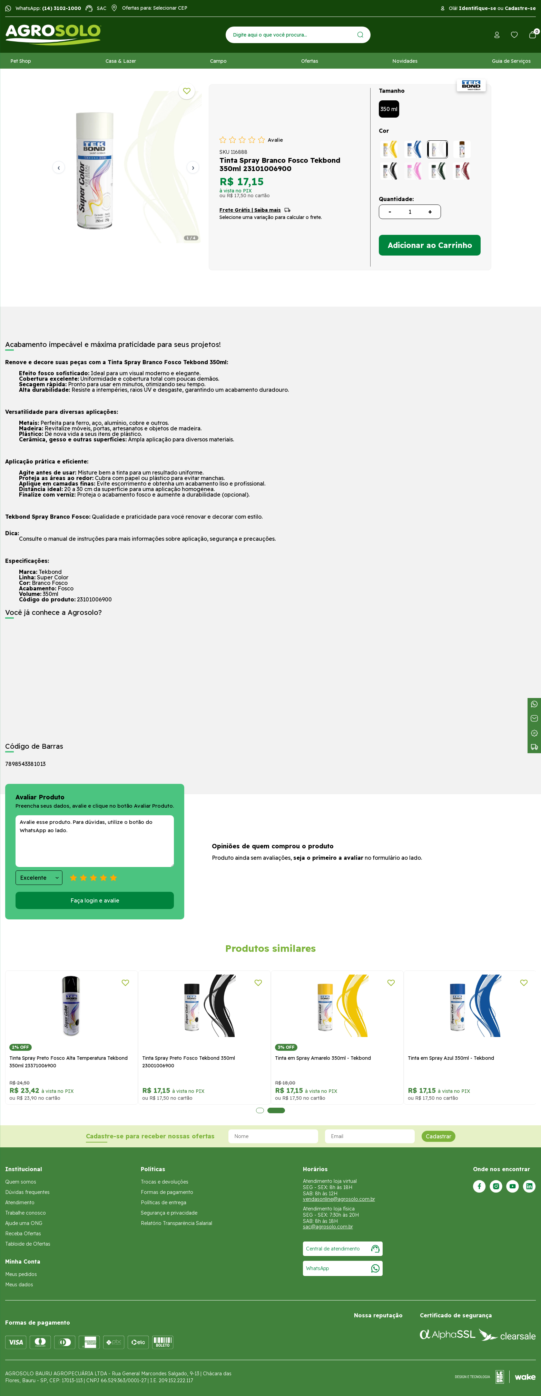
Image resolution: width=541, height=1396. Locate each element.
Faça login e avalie (94, 900)
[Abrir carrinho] (532, 34)
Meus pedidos (21, 1274)
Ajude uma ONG (23, 1223)
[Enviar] (360, 35)
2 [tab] (276, 1110)
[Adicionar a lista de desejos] (186, 91)
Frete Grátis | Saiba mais (250, 210)
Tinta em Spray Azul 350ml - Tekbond (451, 1058)
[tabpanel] (126, 167)
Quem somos (20, 1182)
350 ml (389, 109)
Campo (218, 61)
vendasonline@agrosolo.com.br (339, 1199)
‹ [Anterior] (59, 166)
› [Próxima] (193, 166)
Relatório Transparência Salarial (176, 1223)
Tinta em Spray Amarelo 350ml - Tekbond (323, 1058)
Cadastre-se (520, 8)
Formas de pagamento (167, 1192)
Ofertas (309, 61)
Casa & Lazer (121, 61)
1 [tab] (260, 1110)
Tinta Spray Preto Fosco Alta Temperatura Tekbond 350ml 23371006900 (68, 1062)
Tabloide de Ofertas (27, 1244)
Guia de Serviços (511, 61)
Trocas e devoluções (164, 1182)
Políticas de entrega (163, 1202)
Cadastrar (438, 1136)
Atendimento (20, 1202)
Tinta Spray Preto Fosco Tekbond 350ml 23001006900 (188, 1062)
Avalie (275, 139)
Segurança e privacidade (169, 1213)
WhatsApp (343, 1268)
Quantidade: (396, 199)
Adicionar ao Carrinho (430, 245)
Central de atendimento (343, 1249)
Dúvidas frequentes (27, 1192)
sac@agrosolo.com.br (328, 1227)
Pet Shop (20, 61)
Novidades (404, 61)
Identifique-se (477, 8)
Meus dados (19, 1285)
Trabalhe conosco (25, 1213)
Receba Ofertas (23, 1233)
